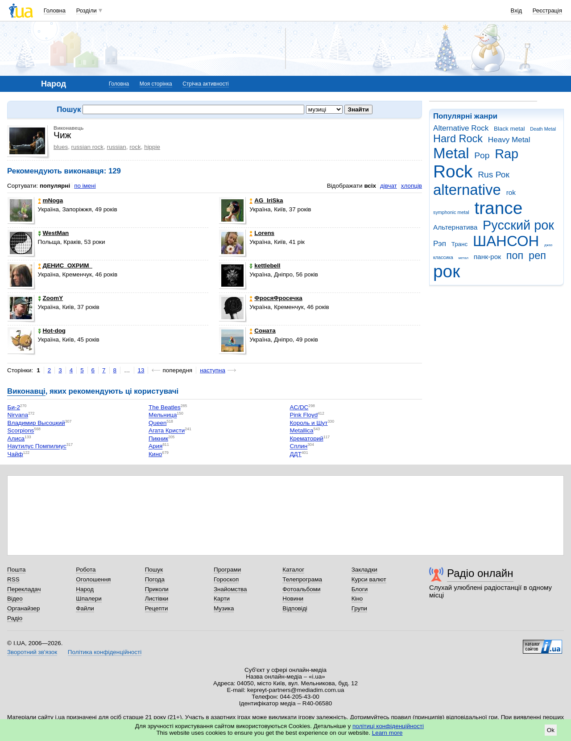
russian (116, 147)
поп (515, 255)
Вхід (516, 10)
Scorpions (21, 431)
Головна (55, 10)
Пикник (158, 438)
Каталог (293, 569)
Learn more (387, 732)
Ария (155, 446)
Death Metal (543, 129)
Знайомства (230, 589)
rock (135, 147)
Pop (481, 155)
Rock (452, 171)
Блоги (360, 589)
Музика (224, 608)
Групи (359, 608)
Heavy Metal (509, 140)
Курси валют (369, 579)
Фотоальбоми (301, 589)
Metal (451, 153)
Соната (262, 330)
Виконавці (26, 391)
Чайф (15, 454)
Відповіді (294, 608)
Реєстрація (547, 10)
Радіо (14, 618)
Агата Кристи (167, 431)
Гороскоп (226, 579)
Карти (222, 598)
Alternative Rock (460, 128)
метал (463, 258)
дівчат (388, 185)
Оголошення (93, 579)
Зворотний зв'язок (32, 652)
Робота (85, 569)
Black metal (509, 128)
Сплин (299, 446)
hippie (152, 147)
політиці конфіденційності (388, 726)
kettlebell (264, 265)
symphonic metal (451, 212)
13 (141, 370)
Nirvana (18, 415)
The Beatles (165, 407)
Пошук (154, 569)
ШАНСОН (506, 241)
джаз (548, 245)
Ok (550, 730)
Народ (85, 589)
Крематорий (306, 438)
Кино (155, 454)
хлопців (411, 185)
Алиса (16, 438)
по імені (85, 185)
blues (61, 147)
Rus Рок (493, 174)
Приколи (157, 589)
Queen (157, 423)
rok (511, 192)
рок (446, 271)
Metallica (302, 431)
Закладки (364, 569)
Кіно (357, 598)
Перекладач (24, 589)
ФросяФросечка (275, 298)
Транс (459, 244)
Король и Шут (309, 423)
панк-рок (487, 256)
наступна (212, 370)
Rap (506, 154)
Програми (227, 569)
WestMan (53, 233)
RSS (13, 579)
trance (498, 208)
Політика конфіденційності (104, 652)
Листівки (157, 598)
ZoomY (50, 298)
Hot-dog (52, 330)
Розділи (86, 10)
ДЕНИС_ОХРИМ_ (65, 265)
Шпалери (88, 598)
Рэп (439, 243)
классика (443, 257)
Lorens (261, 233)
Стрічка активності (205, 84)
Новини (292, 598)
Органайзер (23, 608)
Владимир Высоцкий (36, 423)
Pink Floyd (304, 415)
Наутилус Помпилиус (37, 446)
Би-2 (14, 407)
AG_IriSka (266, 200)
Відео (15, 598)
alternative (467, 189)
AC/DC (299, 407)
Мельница (163, 415)
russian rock (87, 147)
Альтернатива (455, 227)
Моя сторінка (156, 84)
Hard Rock (458, 138)
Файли (85, 608)
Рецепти (156, 608)
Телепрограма (302, 579)
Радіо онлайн (480, 573)
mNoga (50, 200)
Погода (155, 579)
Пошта (16, 569)
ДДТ (296, 454)
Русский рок (518, 225)
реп (537, 255)
